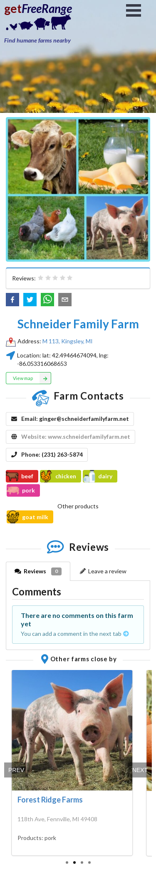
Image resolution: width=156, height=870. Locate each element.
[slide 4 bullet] (89, 861)
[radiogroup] (55, 278)
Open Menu (133, 10)
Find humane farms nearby (37, 40)
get (13, 8)
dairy (97, 476)
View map (32, 378)
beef (19, 476)
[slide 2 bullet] (74, 861)
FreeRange (47, 8)
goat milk (27, 516)
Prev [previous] (16, 770)
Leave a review (102, 571)
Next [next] (140, 770)
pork (21, 490)
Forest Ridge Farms (50, 799)
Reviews (38, 571)
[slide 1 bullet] (67, 861)
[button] (12, 299)
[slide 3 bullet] (82, 861)
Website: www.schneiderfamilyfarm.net (75, 436)
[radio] (41, 278)
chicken (58, 476)
